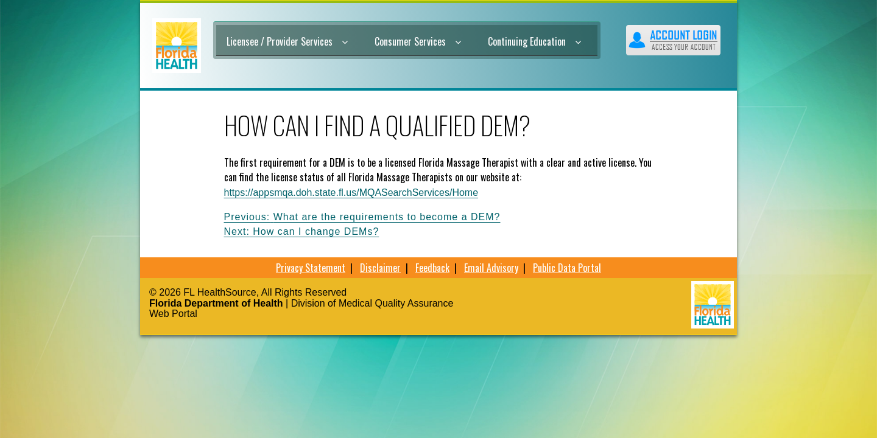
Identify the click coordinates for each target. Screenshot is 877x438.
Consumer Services (418, 41)
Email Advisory (491, 267)
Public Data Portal (567, 267)
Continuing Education (534, 41)
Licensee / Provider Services (287, 41)
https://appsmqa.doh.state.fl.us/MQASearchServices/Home (351, 192)
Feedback (432, 267)
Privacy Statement (310, 267)
